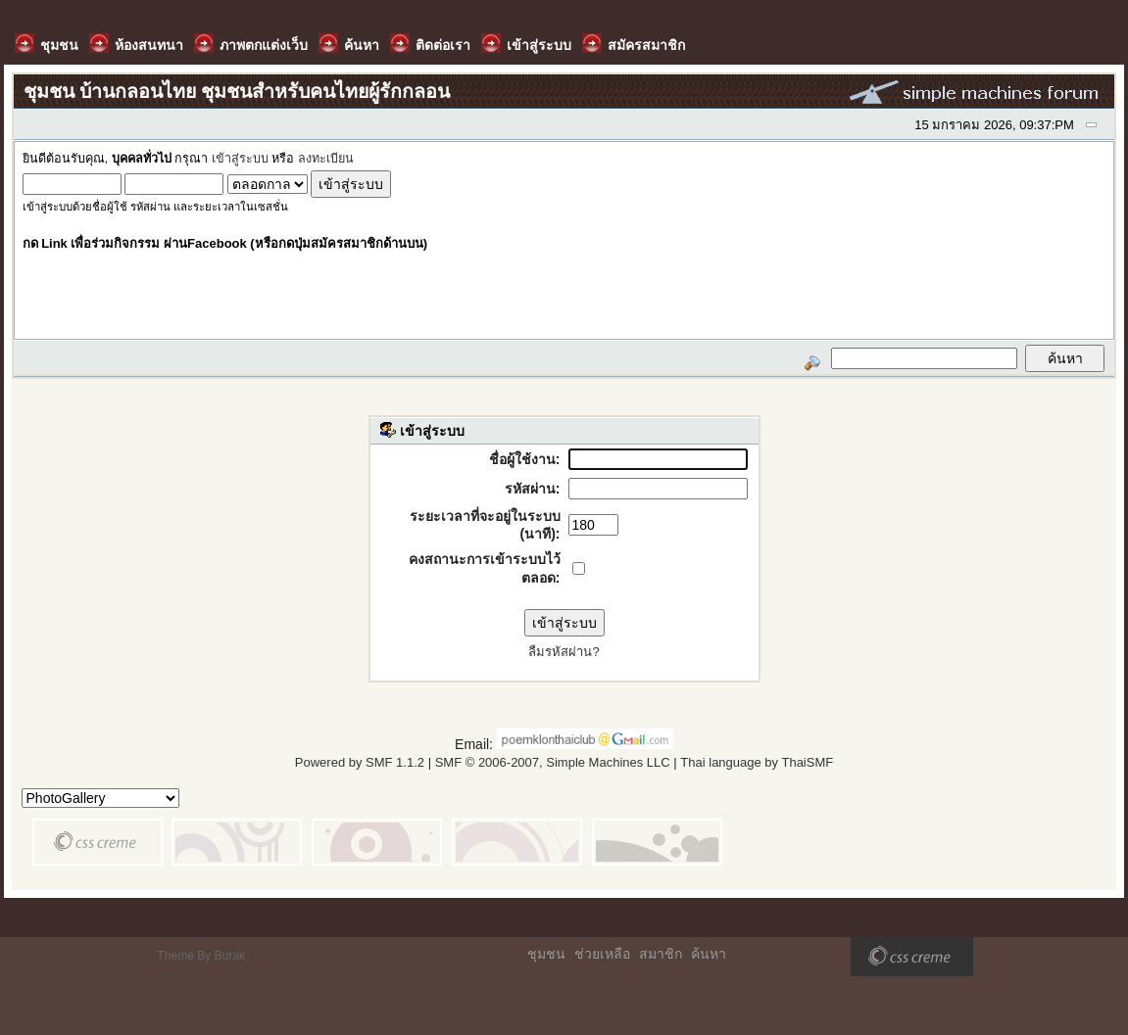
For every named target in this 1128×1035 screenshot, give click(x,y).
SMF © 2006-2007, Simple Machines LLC (552, 762)
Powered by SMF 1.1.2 (359, 762)
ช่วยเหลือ (602, 954)
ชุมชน (546, 954)
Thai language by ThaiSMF (756, 762)
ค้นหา (708, 954)
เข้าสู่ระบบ (240, 158)
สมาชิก (660, 954)
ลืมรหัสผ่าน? (563, 651)
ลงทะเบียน (326, 158)
